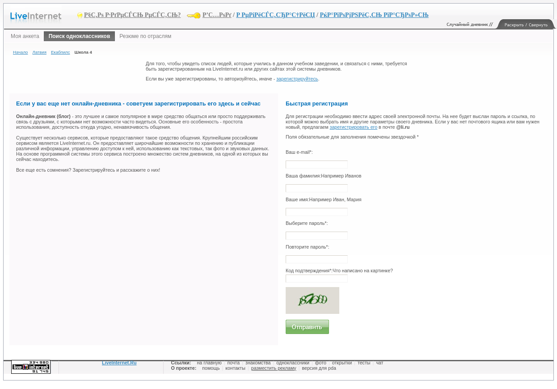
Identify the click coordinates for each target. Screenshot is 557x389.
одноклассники (292, 362)
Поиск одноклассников (79, 36)
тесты (364, 362)
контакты (235, 368)
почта (234, 362)
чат (379, 362)
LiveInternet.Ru (119, 362)
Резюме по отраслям (145, 36)
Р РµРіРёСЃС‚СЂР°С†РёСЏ (275, 15)
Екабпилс (60, 52)
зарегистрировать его (354, 127)
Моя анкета (25, 36)
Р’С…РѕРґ (217, 15)
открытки (342, 362)
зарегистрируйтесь (297, 78)
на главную (209, 362)
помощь (210, 368)
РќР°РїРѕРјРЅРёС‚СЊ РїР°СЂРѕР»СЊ (374, 15)
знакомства (257, 362)
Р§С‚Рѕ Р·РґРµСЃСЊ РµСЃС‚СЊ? (132, 15)
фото (320, 362)
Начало (20, 52)
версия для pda (319, 368)
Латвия (39, 52)
